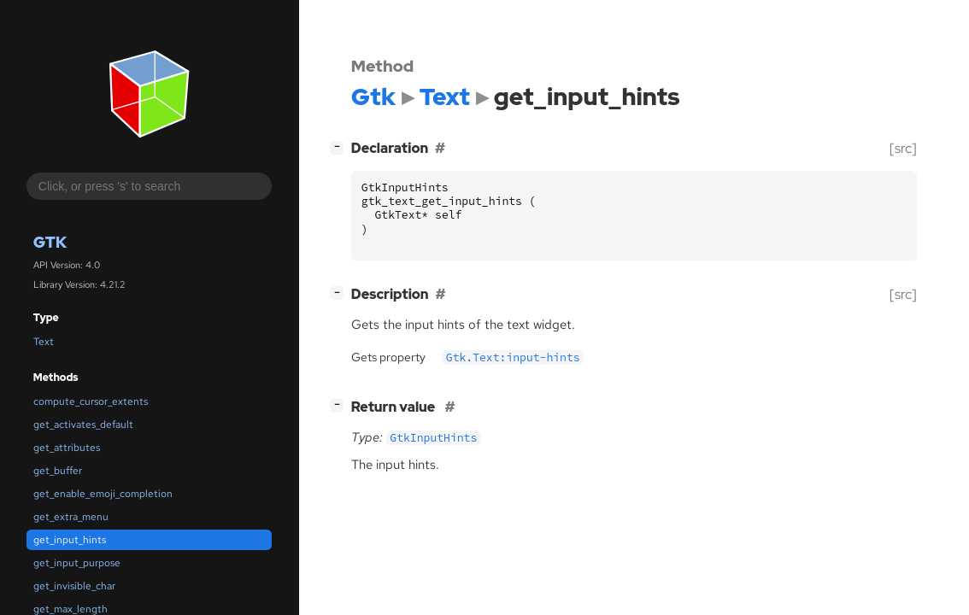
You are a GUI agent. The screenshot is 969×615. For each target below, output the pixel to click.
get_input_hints (69, 540)
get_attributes (66, 447)
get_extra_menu (71, 517)
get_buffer (57, 470)
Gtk (50, 242)
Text (43, 341)
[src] (903, 148)
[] (340, 146)
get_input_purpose (76, 563)
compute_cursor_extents (90, 401)
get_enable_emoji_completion (103, 494)
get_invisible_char (74, 586)
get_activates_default (83, 424)
